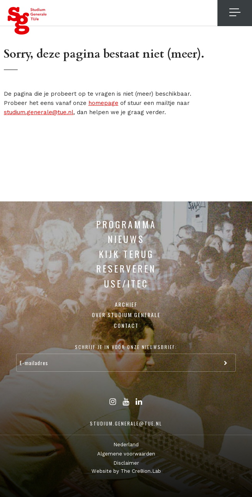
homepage (103, 103)
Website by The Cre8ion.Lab (126, 471)
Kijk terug (126, 254)
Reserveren (126, 268)
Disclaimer (126, 463)
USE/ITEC (126, 283)
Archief (126, 304)
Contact (126, 325)
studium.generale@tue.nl (38, 112)
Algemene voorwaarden (126, 454)
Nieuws (126, 239)
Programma (126, 224)
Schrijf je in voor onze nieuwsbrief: (126, 347)
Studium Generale (27, 21)
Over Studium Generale (126, 315)
